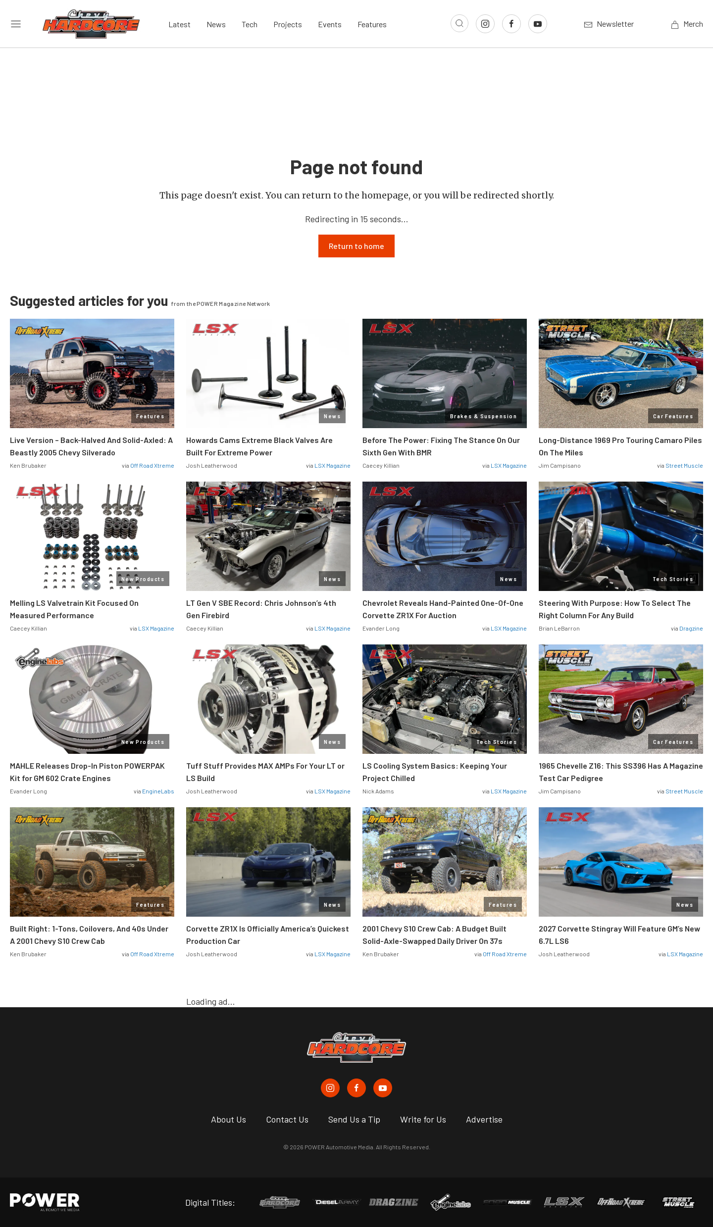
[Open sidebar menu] (16, 23)
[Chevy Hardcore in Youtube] (382, 1088)
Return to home (356, 245)
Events (330, 24)
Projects (287, 24)
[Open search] (459, 23)
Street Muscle (684, 465)
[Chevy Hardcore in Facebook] (356, 1088)
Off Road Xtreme (152, 465)
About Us (228, 1119)
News (216, 24)
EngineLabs (158, 790)
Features (372, 24)
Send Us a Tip (354, 1119)
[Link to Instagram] (485, 23)
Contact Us (287, 1119)
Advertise (484, 1119)
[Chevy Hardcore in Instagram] (330, 1088)
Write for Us (423, 1119)
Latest (179, 24)
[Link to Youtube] (537, 23)
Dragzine (691, 628)
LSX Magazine (332, 465)
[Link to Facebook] (511, 23)
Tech (249, 24)
